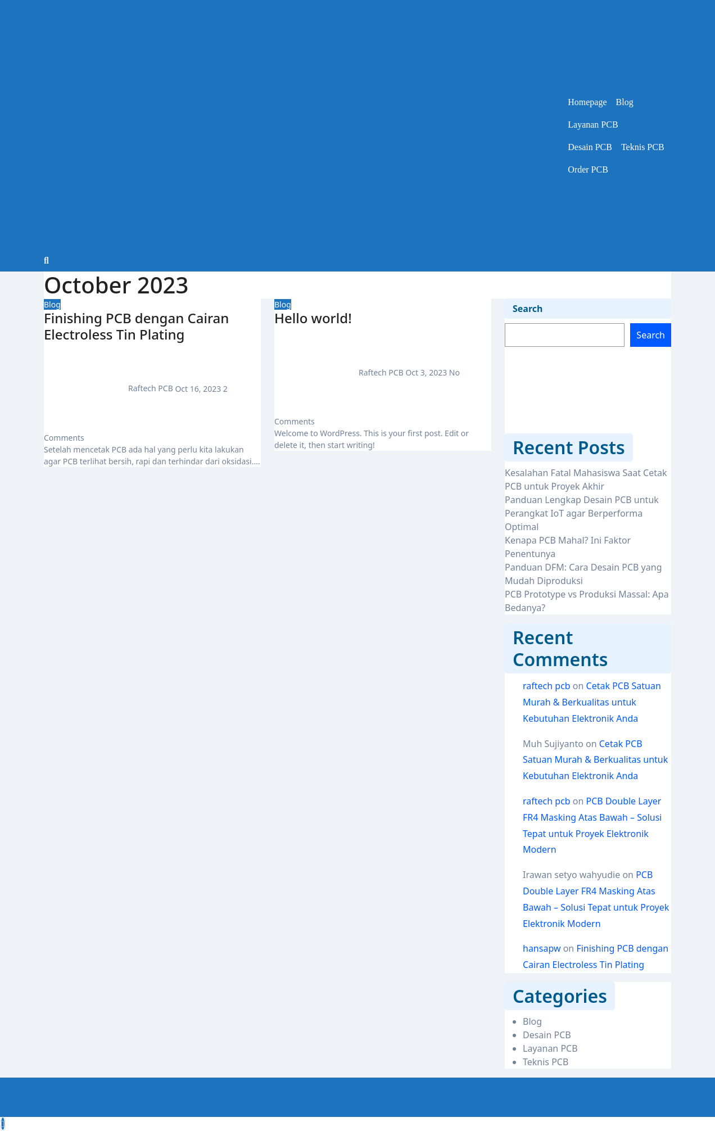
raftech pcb (547, 686)
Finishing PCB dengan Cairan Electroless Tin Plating (136, 326)
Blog (624, 102)
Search (527, 308)
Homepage (587, 102)
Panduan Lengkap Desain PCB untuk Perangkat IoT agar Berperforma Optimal (582, 513)
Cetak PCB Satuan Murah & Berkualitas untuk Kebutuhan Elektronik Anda (592, 702)
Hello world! (313, 318)
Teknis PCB (642, 147)
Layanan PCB (593, 124)
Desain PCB (590, 147)
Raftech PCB (109, 388)
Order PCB (588, 169)
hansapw (542, 948)
